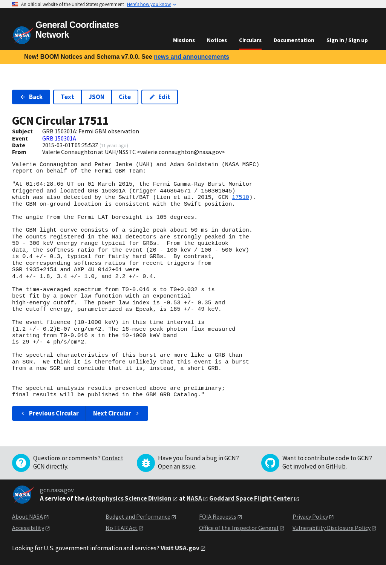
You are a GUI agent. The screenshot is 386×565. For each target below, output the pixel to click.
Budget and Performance (138, 516)
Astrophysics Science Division (129, 498)
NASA (194, 498)
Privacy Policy (310, 516)
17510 (240, 197)
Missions (184, 40)
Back (31, 97)
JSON (96, 97)
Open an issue (176, 466)
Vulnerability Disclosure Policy (332, 527)
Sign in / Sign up (347, 40)
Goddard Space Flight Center (251, 498)
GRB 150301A (59, 138)
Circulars (250, 40)
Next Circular (117, 413)
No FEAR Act (122, 527)
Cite (125, 97)
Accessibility (28, 527)
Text (67, 97)
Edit (159, 97)
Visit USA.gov (180, 548)
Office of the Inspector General (239, 527)
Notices (217, 40)
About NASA (27, 516)
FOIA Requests (217, 516)
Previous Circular (49, 413)
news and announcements (191, 56)
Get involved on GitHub (314, 466)
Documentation (294, 40)
